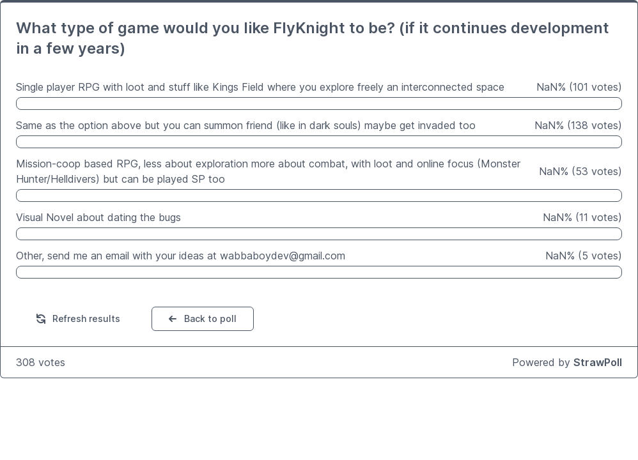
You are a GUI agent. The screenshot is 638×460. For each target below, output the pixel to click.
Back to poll (201, 318)
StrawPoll (597, 362)
